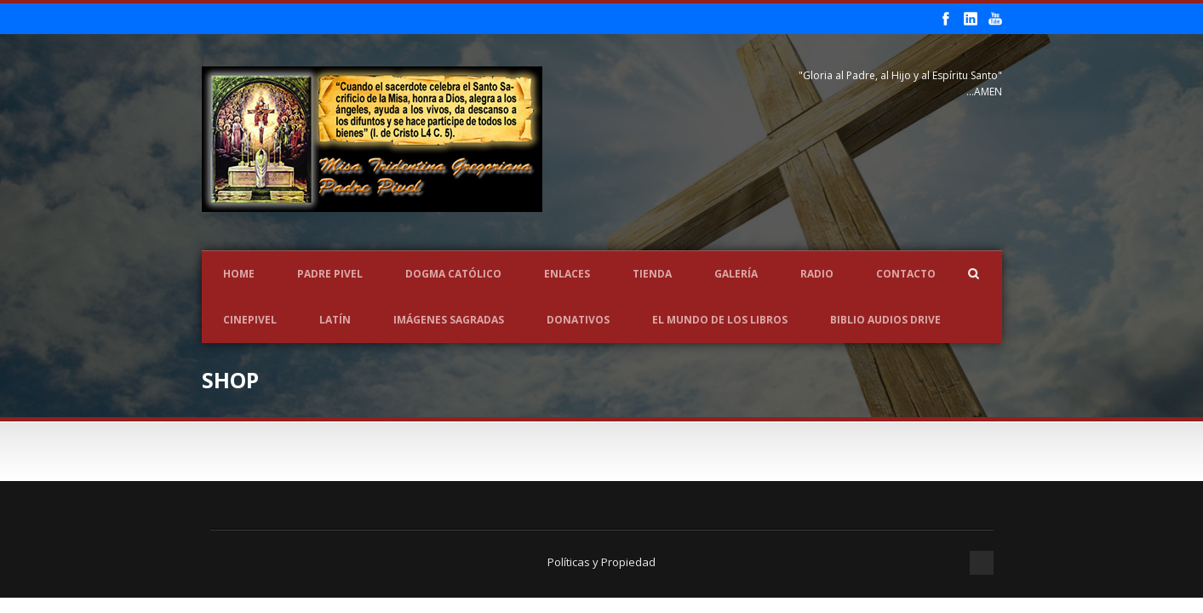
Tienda (652, 273)
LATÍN (335, 319)
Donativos (578, 319)
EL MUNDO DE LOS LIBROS (720, 319)
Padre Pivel (330, 273)
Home (239, 273)
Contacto (906, 273)
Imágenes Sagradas (448, 319)
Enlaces (567, 273)
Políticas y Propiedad (601, 562)
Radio (817, 273)
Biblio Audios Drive (885, 319)
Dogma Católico (453, 273)
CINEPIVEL (250, 319)
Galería (736, 273)
